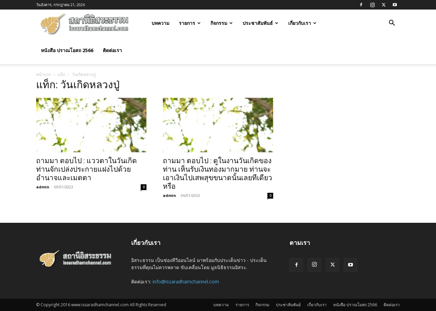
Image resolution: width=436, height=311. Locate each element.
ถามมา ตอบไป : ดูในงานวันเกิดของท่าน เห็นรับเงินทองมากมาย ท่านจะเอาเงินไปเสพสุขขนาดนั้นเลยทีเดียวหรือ (217, 173)
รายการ (190, 23)
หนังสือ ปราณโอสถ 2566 (67, 50)
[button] (392, 23)
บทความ (160, 23)
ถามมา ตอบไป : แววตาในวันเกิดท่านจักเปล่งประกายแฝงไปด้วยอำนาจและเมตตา (86, 169)
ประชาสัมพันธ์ (260, 23)
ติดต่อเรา (112, 50)
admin (42, 186)
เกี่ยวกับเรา (302, 23)
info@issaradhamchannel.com (186, 281)
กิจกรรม (222, 23)
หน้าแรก (43, 74)
